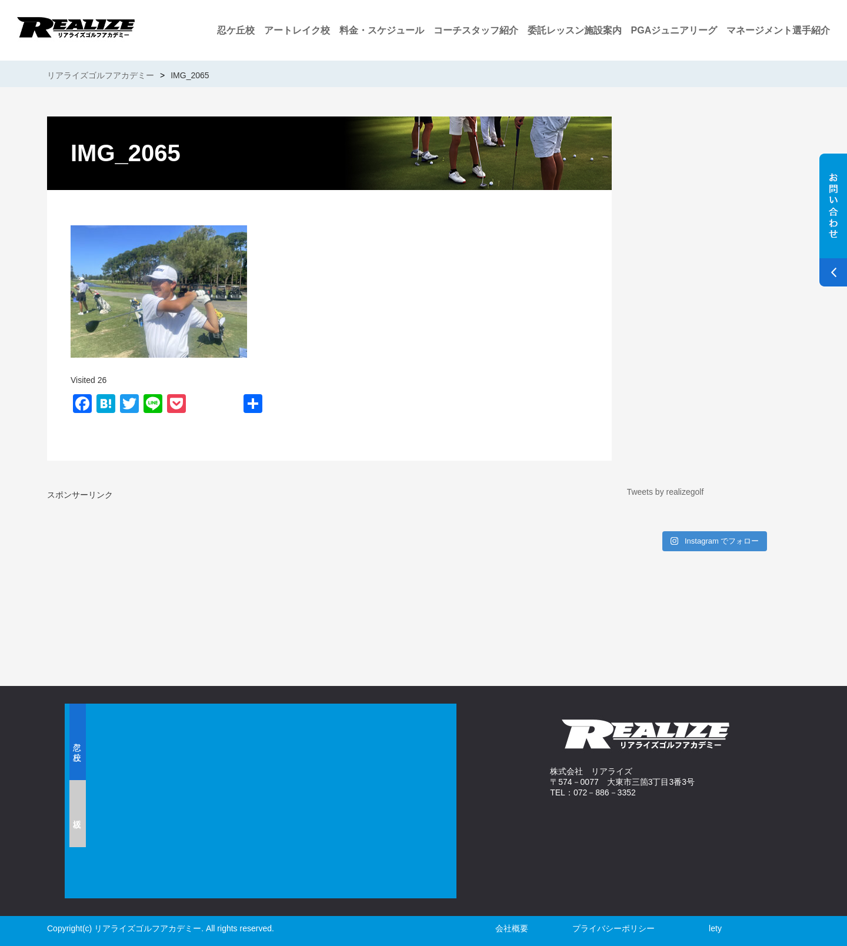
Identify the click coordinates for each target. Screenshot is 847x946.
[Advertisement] (185, 583)
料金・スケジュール (381, 30)
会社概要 (511, 928)
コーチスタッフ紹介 (475, 30)
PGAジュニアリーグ (674, 30)
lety (715, 928)
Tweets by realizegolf (665, 492)
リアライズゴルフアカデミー (100, 75)
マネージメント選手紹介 (778, 30)
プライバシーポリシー (613, 928)
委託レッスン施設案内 (575, 30)
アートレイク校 (297, 30)
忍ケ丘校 (236, 30)
